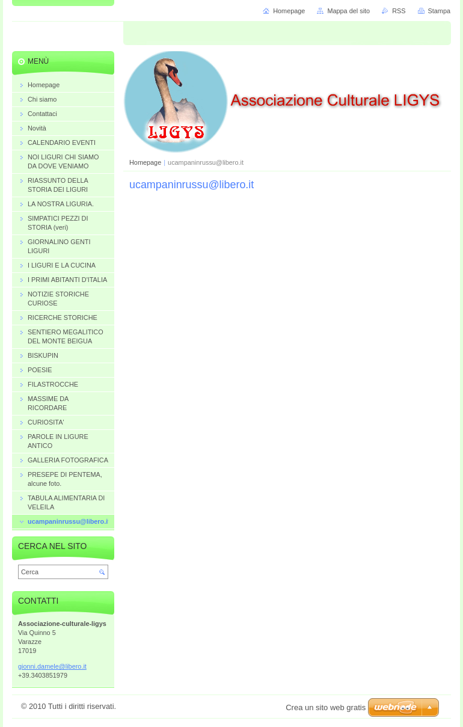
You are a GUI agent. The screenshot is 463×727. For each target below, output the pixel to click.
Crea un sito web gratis (326, 707)
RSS (398, 10)
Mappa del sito (348, 10)
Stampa (439, 10)
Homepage (145, 162)
